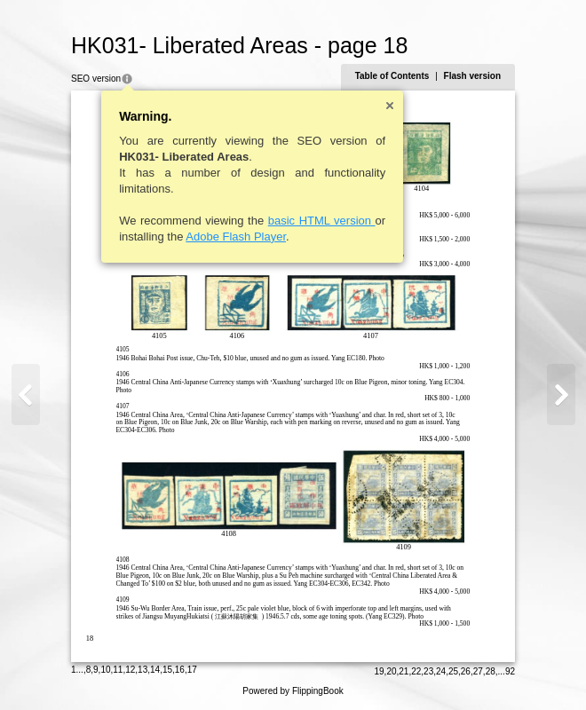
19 (379, 671)
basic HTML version (322, 220)
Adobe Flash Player (236, 236)
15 (167, 669)
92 (510, 671)
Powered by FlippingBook (292, 691)
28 (490, 671)
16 (180, 669)
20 (391, 671)
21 (403, 671)
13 (142, 669)
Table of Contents (392, 76)
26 (466, 671)
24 (441, 671)
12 (130, 669)
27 (478, 671)
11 (118, 669)
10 (105, 669)
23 (428, 671)
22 (416, 671)
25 (453, 671)
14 (155, 669)
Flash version (472, 76)
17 (192, 669)
